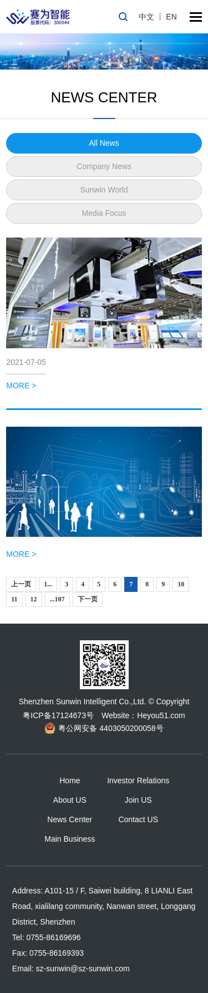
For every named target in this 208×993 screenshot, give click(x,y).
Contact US (138, 819)
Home (69, 780)
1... (48, 584)
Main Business (69, 838)
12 (34, 599)
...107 (57, 599)
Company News (104, 166)
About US (70, 800)
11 (14, 599)
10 (180, 584)
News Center (69, 819)
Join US (138, 800)
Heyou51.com (161, 715)
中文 (146, 17)
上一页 (21, 584)
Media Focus (104, 213)
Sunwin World (104, 189)
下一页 (88, 599)
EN (171, 17)
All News (104, 143)
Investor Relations (138, 780)
